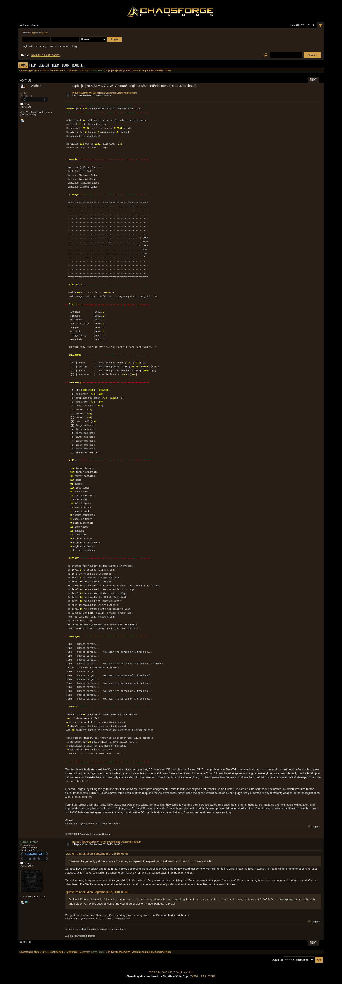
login (33, 32)
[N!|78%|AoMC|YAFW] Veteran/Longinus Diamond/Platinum (104, 92)
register (43, 32)
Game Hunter (97, 70)
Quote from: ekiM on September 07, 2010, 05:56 (97, 853)
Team (55, 65)
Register (78, 65)
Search (44, 65)
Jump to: (277, 959)
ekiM (23, 93)
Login (65, 65)
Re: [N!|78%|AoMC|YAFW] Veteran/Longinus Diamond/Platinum (106, 841)
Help (32, 65)
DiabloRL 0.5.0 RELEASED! (45, 55)
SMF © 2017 (168, 972)
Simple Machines (184, 972)
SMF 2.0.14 (155, 972)
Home (23, 65)
